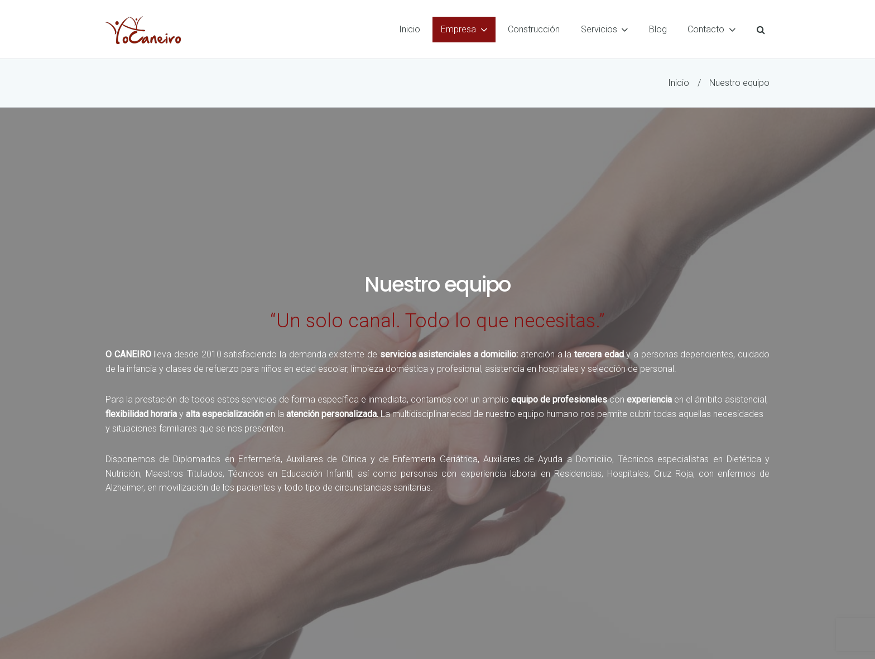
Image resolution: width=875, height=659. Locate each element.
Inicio (678, 82)
